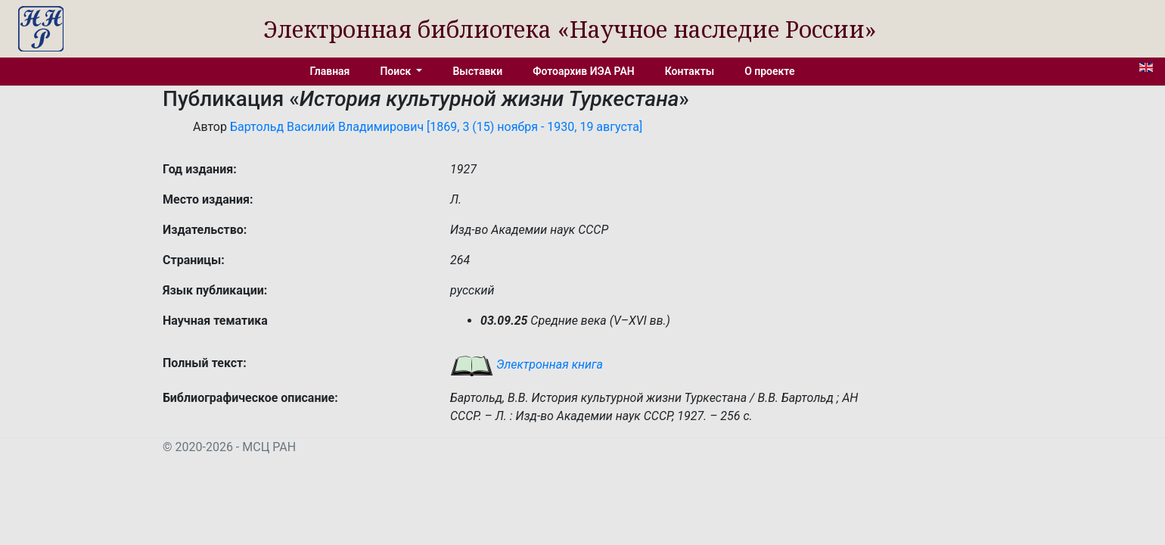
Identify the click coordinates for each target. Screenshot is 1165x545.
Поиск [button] (396, 71)
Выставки (477, 71)
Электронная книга (526, 364)
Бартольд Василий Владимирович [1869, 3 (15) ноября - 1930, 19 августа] (436, 127)
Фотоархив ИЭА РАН (584, 71)
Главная (330, 71)
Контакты (689, 71)
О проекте (769, 71)
